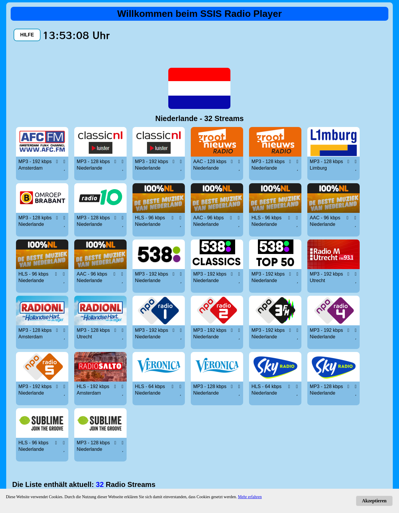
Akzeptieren (374, 500)
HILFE (27, 34)
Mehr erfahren (250, 497)
